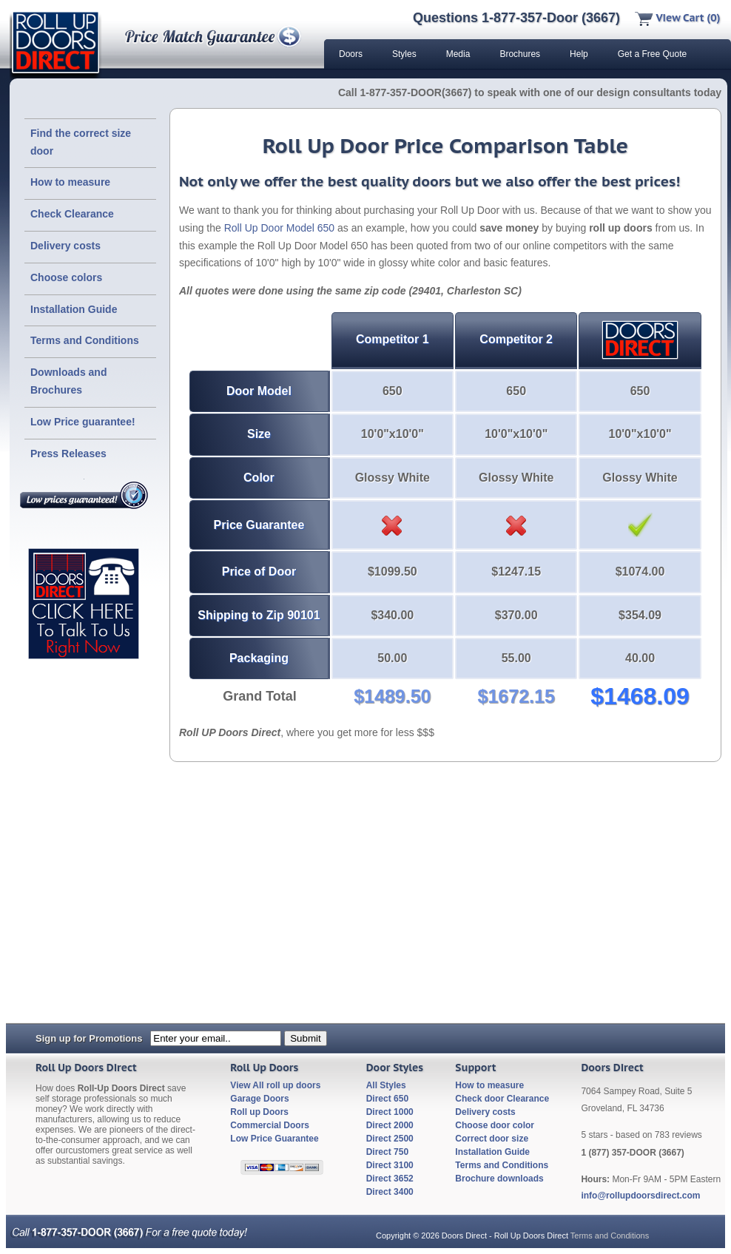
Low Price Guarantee (274, 1138)
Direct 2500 (390, 1138)
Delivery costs (65, 246)
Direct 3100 (390, 1165)
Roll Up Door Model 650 (279, 228)
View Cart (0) (677, 17)
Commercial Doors (269, 1125)
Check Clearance (72, 214)
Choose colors (66, 277)
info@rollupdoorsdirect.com (640, 1195)
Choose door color (494, 1125)
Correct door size (491, 1138)
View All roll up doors (275, 1085)
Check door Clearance (502, 1098)
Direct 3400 (390, 1192)
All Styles (386, 1085)
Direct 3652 (390, 1178)
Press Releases (68, 453)
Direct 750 (387, 1152)
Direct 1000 (390, 1112)
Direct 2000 (390, 1125)
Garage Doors (259, 1098)
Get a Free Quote (652, 54)
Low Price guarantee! (82, 422)
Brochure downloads (499, 1178)
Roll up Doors (259, 1112)
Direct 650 (387, 1098)
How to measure (70, 182)
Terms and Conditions (84, 340)
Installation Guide (73, 309)
